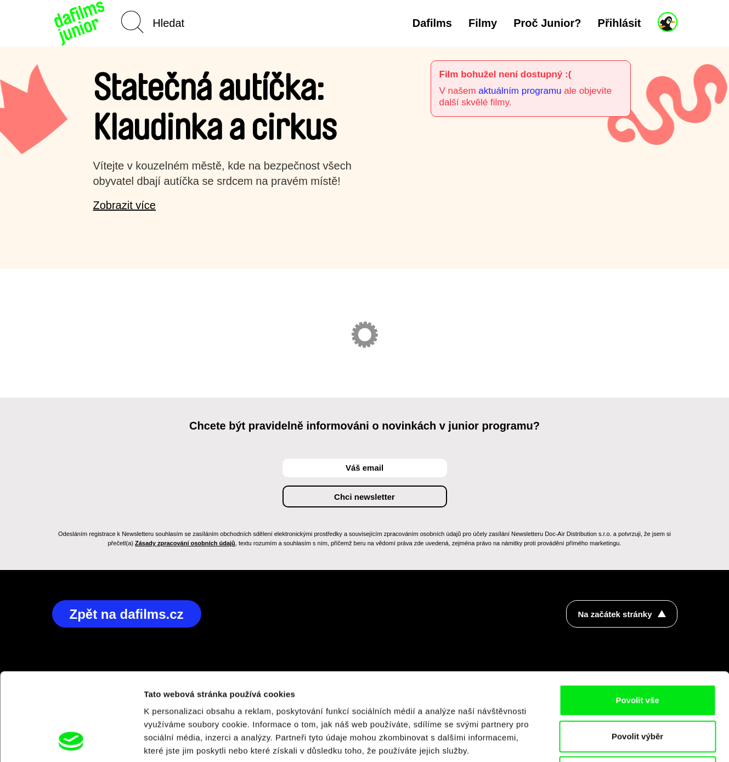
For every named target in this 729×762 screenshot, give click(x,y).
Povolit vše (637, 618)
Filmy (482, 23)
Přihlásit (619, 23)
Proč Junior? (547, 23)
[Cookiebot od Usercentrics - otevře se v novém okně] (71, 740)
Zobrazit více (124, 205)
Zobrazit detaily (580, 740)
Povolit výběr (637, 654)
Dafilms (432, 23)
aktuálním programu (519, 91)
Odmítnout (637, 690)
